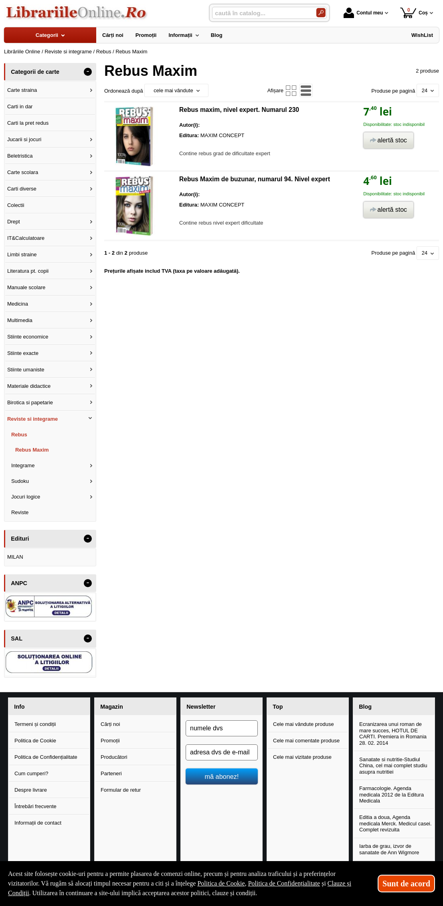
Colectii (15, 205)
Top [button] (278, 706)
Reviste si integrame (32, 419)
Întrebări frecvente (35, 806)
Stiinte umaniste (26, 370)
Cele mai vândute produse (303, 724)
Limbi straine (22, 254)
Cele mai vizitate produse (302, 757)
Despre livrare (30, 790)
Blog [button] (365, 706)
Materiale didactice (29, 386)
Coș (414, 12)
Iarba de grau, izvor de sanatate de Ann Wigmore (389, 849)
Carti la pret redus (28, 123)
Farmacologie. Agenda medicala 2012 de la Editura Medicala (391, 794)
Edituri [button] (20, 538)
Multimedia (19, 320)
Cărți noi (110, 724)
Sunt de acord (406, 883)
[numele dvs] (222, 728)
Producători (114, 757)
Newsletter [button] (200, 706)
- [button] (87, 72)
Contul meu (363, 13)
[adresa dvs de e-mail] (222, 752)
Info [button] (19, 706)
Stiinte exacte (22, 353)
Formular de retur (121, 790)
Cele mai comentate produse (306, 741)
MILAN (15, 557)
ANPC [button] (19, 583)
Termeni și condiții (35, 724)
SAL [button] (16, 638)
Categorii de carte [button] (35, 72)
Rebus (19, 435)
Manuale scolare (26, 287)
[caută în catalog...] (261, 13)
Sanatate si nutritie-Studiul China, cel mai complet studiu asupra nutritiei (393, 765)
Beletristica (20, 156)
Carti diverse (21, 189)
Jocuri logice (25, 497)
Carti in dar (20, 106)
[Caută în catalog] (321, 12)
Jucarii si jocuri (24, 139)
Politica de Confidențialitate (45, 757)
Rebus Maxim (32, 450)
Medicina (17, 304)
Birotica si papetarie (30, 402)
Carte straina (22, 90)
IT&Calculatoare (26, 238)
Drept (13, 222)
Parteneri (111, 773)
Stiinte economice (28, 337)
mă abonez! (222, 776)
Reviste (19, 512)
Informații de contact (37, 823)
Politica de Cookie (35, 741)
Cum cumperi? (31, 773)
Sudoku (20, 481)
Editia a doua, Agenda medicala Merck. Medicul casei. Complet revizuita (395, 823)
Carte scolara (22, 172)
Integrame (23, 465)
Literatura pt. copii (28, 271)
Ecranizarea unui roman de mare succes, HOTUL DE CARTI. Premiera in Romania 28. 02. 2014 (393, 733)
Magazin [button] (111, 706)
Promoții (110, 741)
